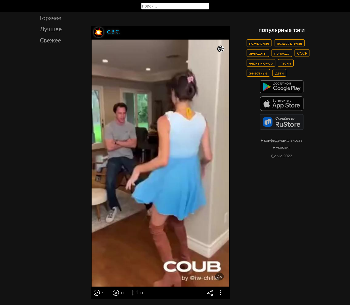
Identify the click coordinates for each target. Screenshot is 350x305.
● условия (281, 147)
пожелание (259, 43)
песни (285, 63)
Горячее (51, 17)
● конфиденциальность (282, 140)
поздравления (289, 43)
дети (279, 73)
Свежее (50, 40)
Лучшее (51, 29)
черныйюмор (261, 63)
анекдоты (258, 53)
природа (281, 53)
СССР (302, 53)
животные (258, 73)
